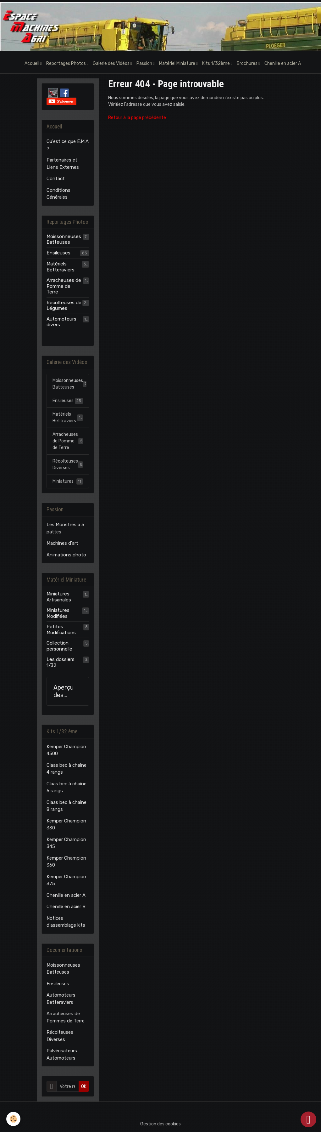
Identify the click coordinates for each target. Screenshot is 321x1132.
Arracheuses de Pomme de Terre (64, 286)
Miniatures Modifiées (58, 613)
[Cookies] (13, 1119)
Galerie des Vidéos (111, 63)
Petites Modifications (61, 629)
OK (83, 1086)
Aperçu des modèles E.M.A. (65, 691)
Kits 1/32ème (216, 63)
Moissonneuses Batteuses (64, 239)
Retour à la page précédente (137, 117)
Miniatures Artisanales (59, 596)
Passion (144, 63)
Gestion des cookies (160, 1124)
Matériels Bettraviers (68, 418)
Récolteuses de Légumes (64, 305)
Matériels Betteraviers (61, 266)
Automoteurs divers (61, 321)
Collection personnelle (59, 645)
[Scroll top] (308, 1119)
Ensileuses (58, 253)
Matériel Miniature (177, 63)
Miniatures (68, 481)
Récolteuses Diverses (68, 464)
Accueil (32, 63)
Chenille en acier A (282, 63)
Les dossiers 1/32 (61, 662)
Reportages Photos (66, 63)
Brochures (247, 63)
